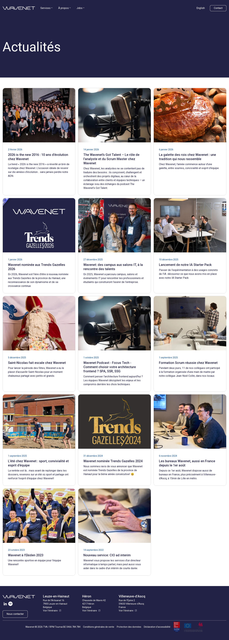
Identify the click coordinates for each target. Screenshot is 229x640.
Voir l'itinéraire (50, 610)
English (200, 8)
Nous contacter (15, 613)
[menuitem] (46, 8)
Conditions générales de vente (98, 627)
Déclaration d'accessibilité (157, 627)
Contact (218, 8)
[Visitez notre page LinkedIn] (5, 604)
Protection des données (129, 627)
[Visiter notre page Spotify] (10, 604)
